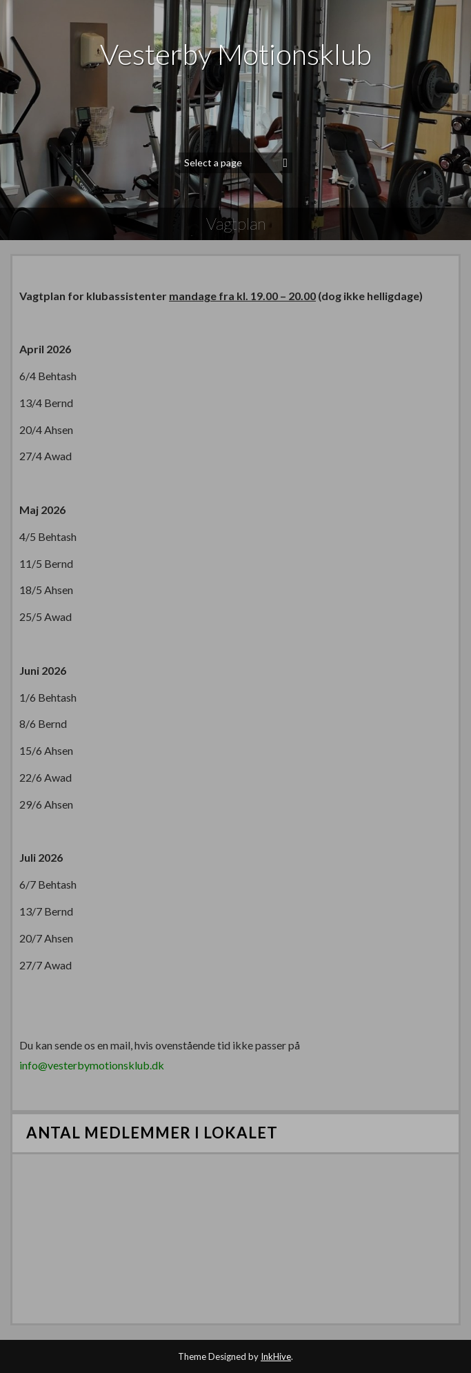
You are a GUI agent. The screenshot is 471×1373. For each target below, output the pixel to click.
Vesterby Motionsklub (236, 54)
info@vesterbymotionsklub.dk (91, 1064)
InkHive (276, 1356)
